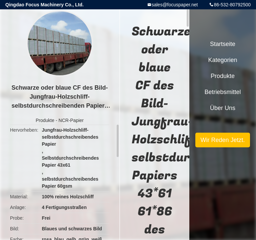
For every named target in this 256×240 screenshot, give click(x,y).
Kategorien (222, 60)
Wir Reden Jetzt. (222, 140)
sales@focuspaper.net (175, 4)
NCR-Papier (71, 120)
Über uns (222, 108)
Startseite (222, 44)
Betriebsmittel (222, 92)
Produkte (45, 120)
